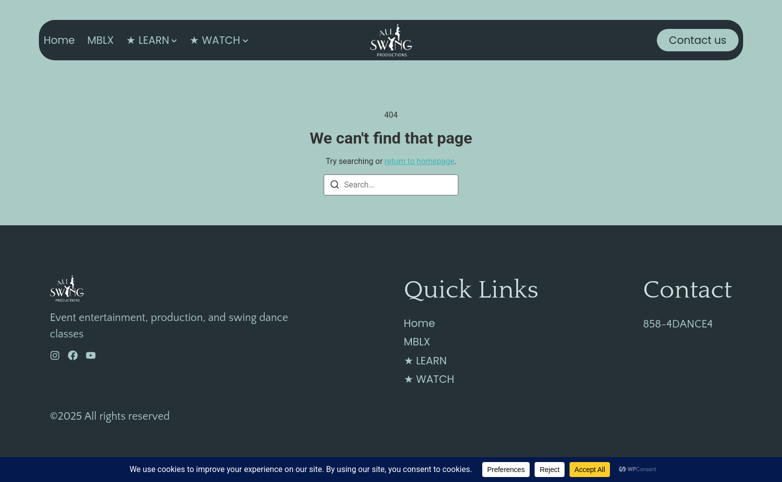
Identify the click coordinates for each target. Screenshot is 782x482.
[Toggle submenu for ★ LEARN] (173, 40)
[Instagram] (55, 355)
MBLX (100, 40)
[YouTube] (91, 355)
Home (59, 40)
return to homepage (419, 161)
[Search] (335, 186)
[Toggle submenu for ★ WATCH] (244, 40)
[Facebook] (73, 355)
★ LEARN (147, 40)
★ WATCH (215, 40)
